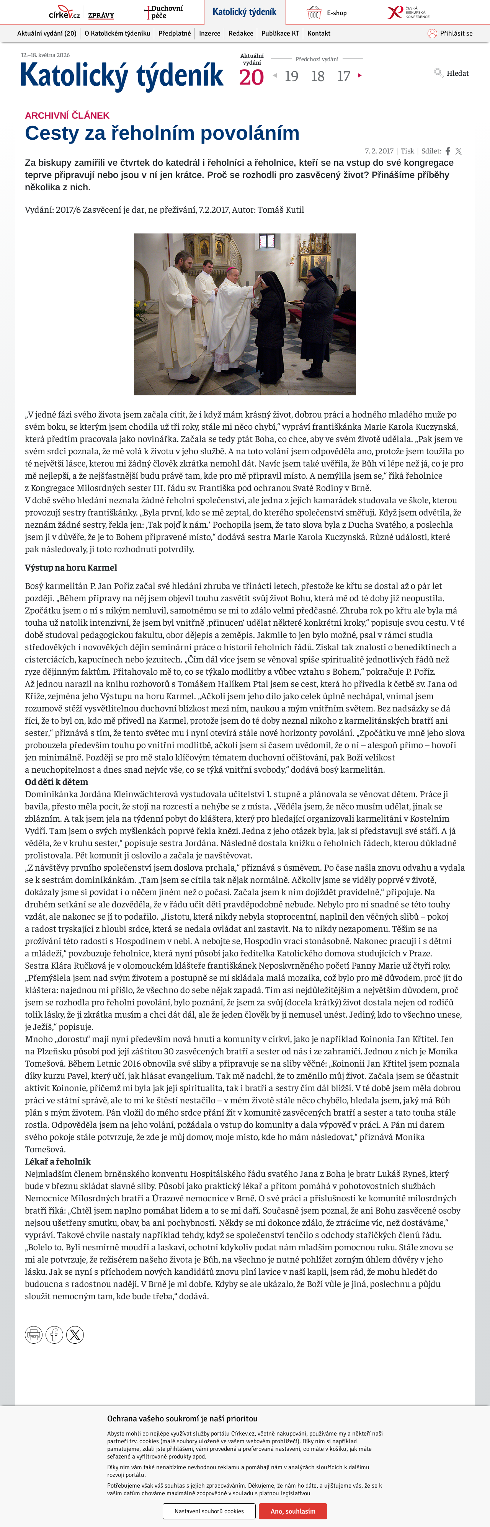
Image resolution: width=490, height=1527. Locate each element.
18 (318, 75)
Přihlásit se (450, 33)
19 (292, 75)
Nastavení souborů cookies (209, 1511)
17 (343, 75)
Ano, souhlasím (293, 1511)
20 (252, 75)
